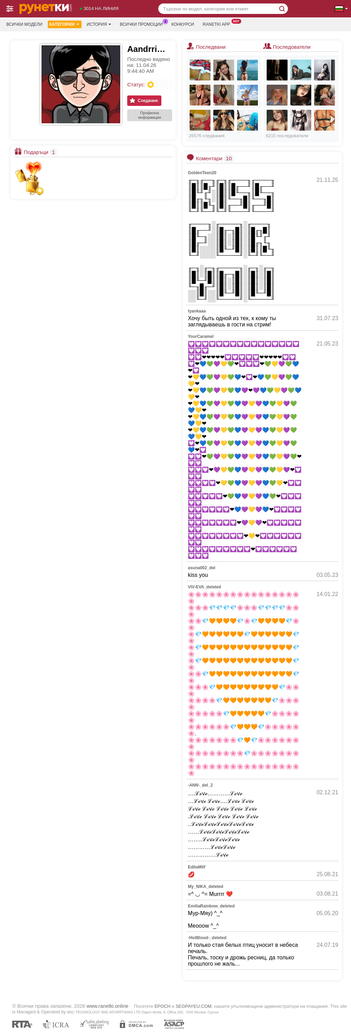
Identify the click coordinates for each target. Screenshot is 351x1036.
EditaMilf (196, 867)
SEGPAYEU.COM (194, 1006)
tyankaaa (197, 311)
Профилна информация (149, 115)
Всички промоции (143, 24)
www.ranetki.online (107, 1006)
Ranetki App (218, 24)
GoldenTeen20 (202, 172)
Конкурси (182, 24)
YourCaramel (201, 336)
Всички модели (24, 24)
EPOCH (162, 1006)
